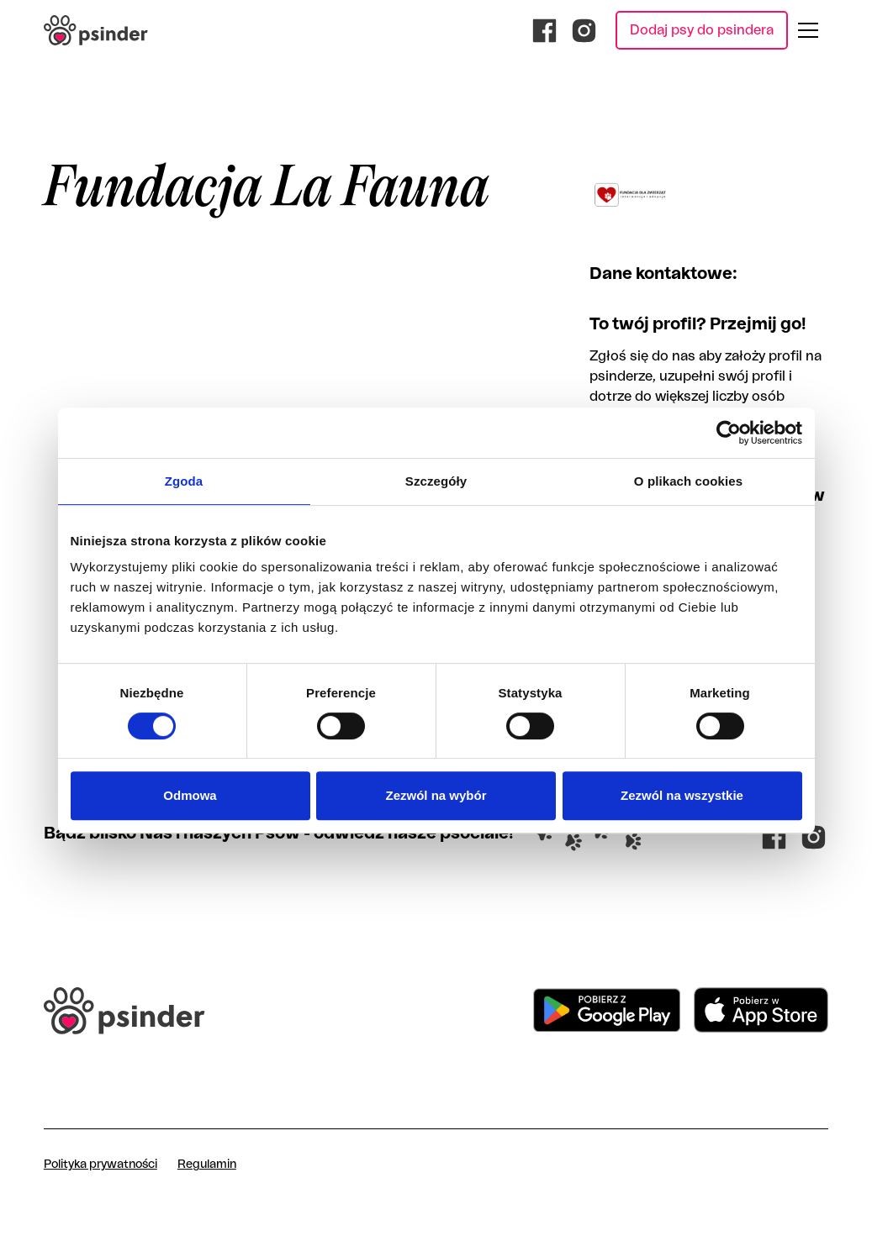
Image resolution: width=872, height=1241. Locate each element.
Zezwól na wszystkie (682, 795)
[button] (808, 30)
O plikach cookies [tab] (688, 481)
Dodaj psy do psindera (702, 30)
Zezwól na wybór (435, 795)
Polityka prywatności (100, 1164)
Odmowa (189, 795)
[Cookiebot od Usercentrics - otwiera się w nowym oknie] (728, 432)
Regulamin (206, 1164)
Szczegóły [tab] (436, 481)
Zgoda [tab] (184, 481)
